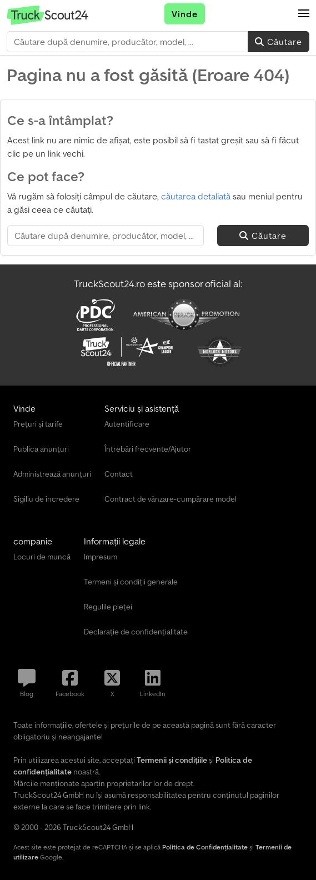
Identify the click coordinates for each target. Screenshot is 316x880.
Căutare (278, 41)
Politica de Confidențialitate (205, 847)
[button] (303, 13)
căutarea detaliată (195, 196)
